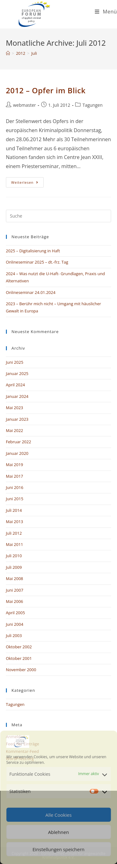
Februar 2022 (18, 442)
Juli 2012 (14, 533)
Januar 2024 (17, 396)
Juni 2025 (14, 362)
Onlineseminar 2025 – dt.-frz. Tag (37, 262)
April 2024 (15, 385)
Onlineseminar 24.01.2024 (31, 292)
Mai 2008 (14, 578)
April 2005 (15, 612)
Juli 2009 (14, 567)
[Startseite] (8, 53)
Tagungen (92, 105)
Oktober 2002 (19, 647)
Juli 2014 (14, 510)
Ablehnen (58, 832)
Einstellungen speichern (58, 849)
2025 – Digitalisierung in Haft (33, 251)
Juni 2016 (14, 487)
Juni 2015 (14, 498)
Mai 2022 (14, 430)
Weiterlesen (27, 181)
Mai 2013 (14, 521)
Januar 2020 (17, 453)
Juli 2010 (14, 555)
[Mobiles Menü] (106, 11)
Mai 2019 (14, 464)
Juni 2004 (14, 624)
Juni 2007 (14, 590)
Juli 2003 (14, 635)
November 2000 (21, 669)
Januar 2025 (17, 373)
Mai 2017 (14, 476)
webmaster (24, 105)
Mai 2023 (14, 407)
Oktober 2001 (19, 658)
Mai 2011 (14, 544)
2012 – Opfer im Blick (46, 90)
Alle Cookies (58, 815)
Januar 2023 (17, 419)
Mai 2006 (14, 601)
